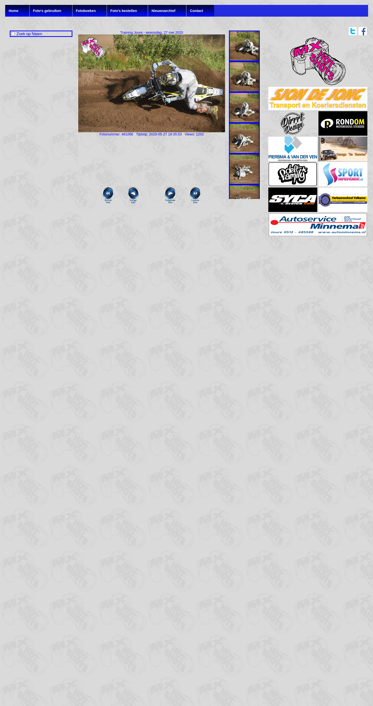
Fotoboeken (86, 11)
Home (13, 11)
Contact (196, 11)
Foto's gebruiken (47, 11)
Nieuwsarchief (164, 11)
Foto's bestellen (123, 11)
